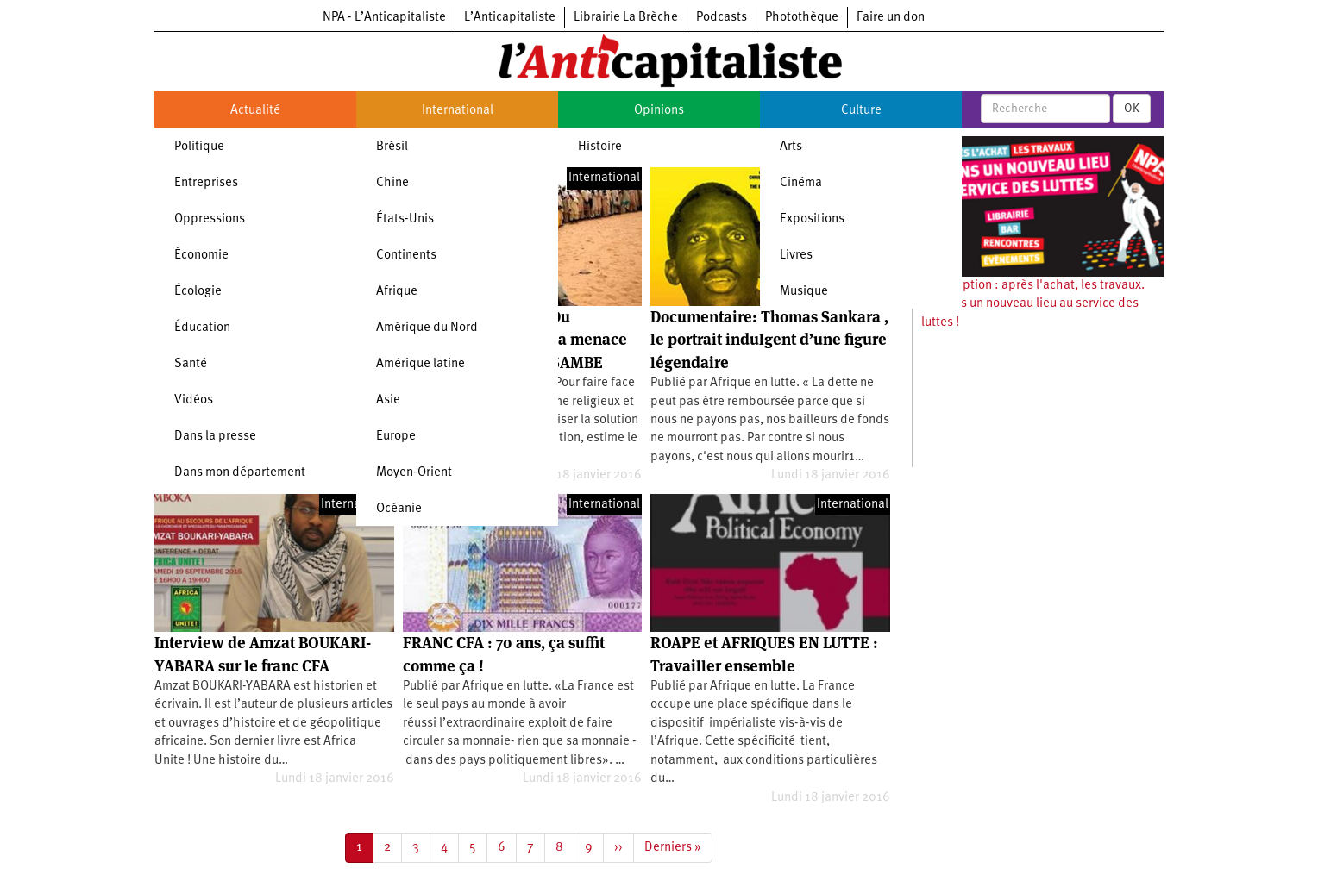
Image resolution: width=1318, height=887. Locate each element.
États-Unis (405, 219)
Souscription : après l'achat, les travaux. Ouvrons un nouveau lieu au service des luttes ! (1033, 304)
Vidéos (193, 400)
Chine (392, 183)
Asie (388, 400)
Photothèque (801, 17)
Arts (791, 147)
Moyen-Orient (414, 472)
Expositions (812, 219)
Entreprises (206, 183)
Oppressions (209, 219)
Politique (199, 147)
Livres (796, 255)
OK (1131, 109)
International (457, 110)
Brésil (392, 147)
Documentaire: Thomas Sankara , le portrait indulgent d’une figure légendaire (769, 339)
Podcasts (721, 17)
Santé (190, 364)
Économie (201, 255)
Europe (396, 436)
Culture (861, 110)
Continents (406, 255)
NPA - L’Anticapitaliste (384, 17)
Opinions (659, 110)
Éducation (202, 328)
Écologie (198, 291)
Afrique (396, 291)
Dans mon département (239, 472)
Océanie (399, 509)
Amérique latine (420, 364)
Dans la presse (215, 436)
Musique (804, 291)
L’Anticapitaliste (509, 17)
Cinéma (801, 183)
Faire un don (891, 17)
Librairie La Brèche (626, 17)
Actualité (255, 110)
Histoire (600, 147)
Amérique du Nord (427, 328)
